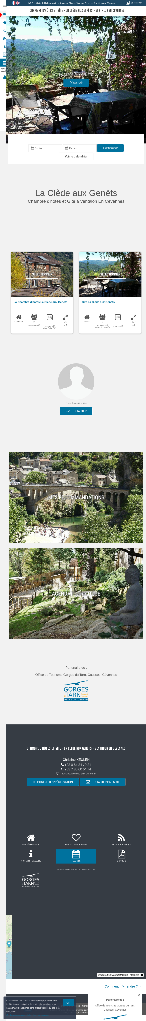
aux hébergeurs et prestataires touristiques (74, 1011)
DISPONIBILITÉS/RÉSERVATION (55, 783)
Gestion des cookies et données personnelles (28, 1015)
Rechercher (112, 148)
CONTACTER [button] (77, 412)
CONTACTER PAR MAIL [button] (104, 783)
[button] (78, 157)
